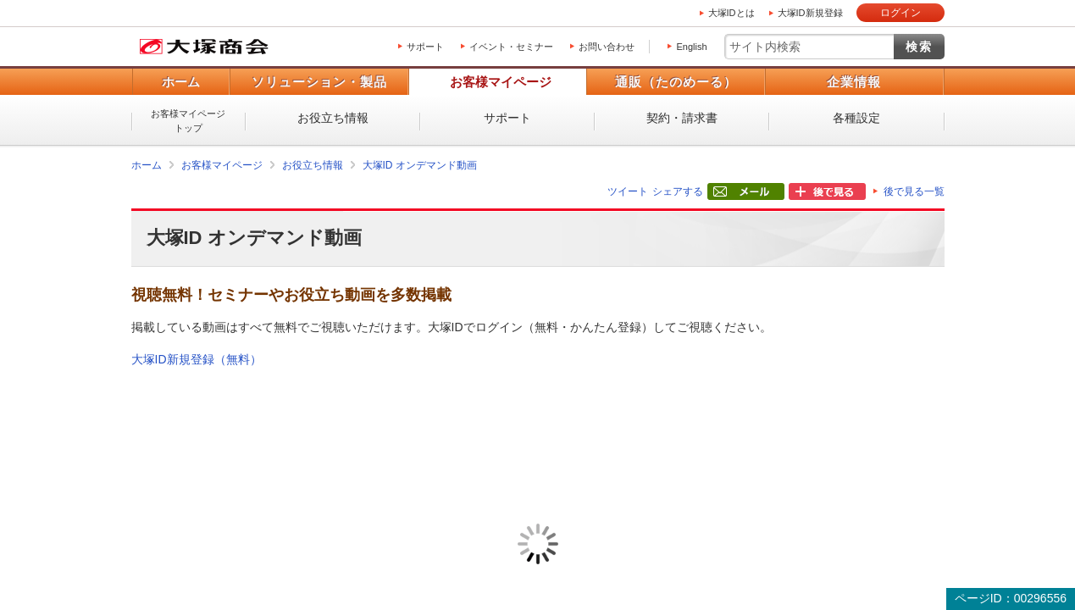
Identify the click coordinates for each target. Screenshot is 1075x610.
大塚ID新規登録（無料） (196, 359)
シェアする (677, 191)
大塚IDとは (731, 13)
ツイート (627, 191)
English (691, 47)
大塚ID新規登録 (810, 13)
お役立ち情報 (332, 118)
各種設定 (856, 118)
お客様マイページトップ (188, 120)
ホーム (181, 82)
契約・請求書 (682, 118)
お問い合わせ (606, 47)
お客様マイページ (500, 82)
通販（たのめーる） (676, 82)
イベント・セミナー (511, 47)
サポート (425, 47)
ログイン (900, 13)
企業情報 (854, 82)
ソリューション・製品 (319, 82)
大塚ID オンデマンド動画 (420, 165)
